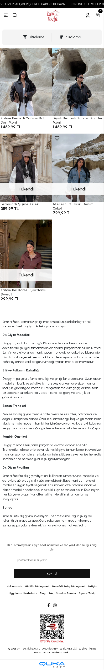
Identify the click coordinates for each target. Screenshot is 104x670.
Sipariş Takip (87, 593)
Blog (43, 593)
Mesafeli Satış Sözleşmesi (68, 586)
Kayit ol (52, 573)
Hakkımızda (14, 586)
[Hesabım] (87, 15)
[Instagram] (55, 605)
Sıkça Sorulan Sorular (62, 593)
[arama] (14, 15)
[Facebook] (48, 605)
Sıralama (70, 37)
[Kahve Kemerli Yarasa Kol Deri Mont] (26, 82)
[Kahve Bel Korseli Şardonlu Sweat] (26, 254)
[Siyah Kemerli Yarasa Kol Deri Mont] (78, 82)
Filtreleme (33, 37)
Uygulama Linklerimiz (23, 593)
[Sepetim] (97, 15)
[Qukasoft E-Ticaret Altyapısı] (52, 665)
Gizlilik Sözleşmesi (37, 586)
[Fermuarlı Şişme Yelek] (26, 168)
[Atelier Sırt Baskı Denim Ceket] (78, 168)
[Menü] (5, 15)
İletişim (92, 586)
